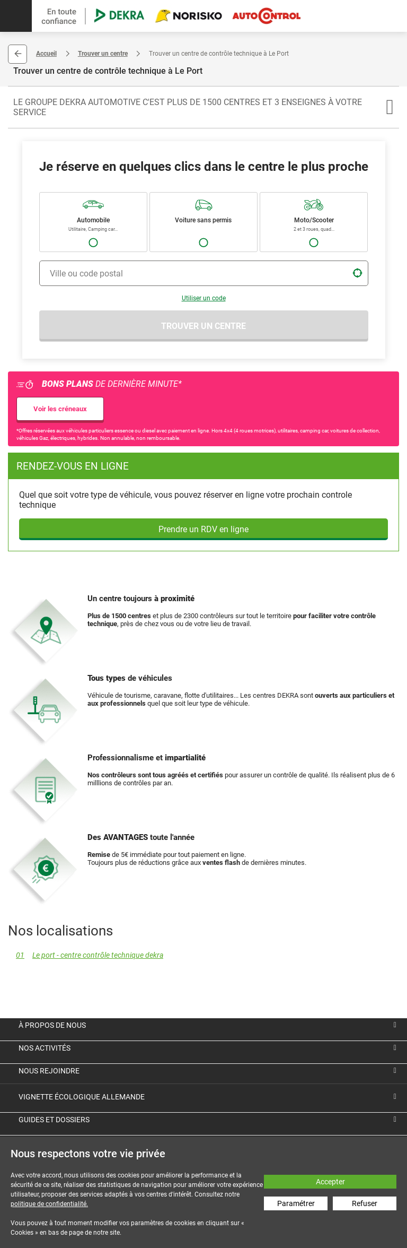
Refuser (364, 1203)
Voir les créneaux (60, 409)
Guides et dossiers (54, 1119)
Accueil (46, 53)
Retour (17, 54)
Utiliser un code (204, 298)
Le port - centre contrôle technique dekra (85, 955)
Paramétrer (296, 1203)
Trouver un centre (103, 53)
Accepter (330, 1181)
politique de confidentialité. (49, 1204)
